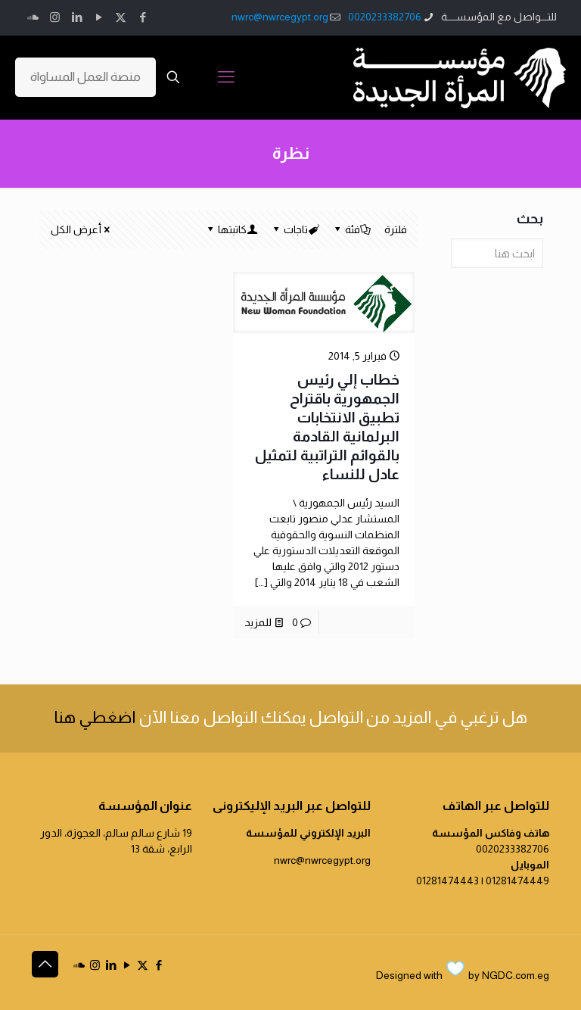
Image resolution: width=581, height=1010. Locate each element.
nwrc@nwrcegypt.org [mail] (279, 17)
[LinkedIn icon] (76, 17)
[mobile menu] (226, 77)
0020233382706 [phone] (384, 17)
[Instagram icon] (55, 17)
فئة (351, 229)
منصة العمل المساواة (85, 77)
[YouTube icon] (98, 17)
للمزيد (258, 622)
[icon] (33, 17)
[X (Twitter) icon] (120, 17)
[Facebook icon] (142, 17)
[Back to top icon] (45, 964)
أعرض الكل (81, 229)
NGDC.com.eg (515, 975)
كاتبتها (231, 229)
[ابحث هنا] (497, 253)
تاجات (294, 229)
